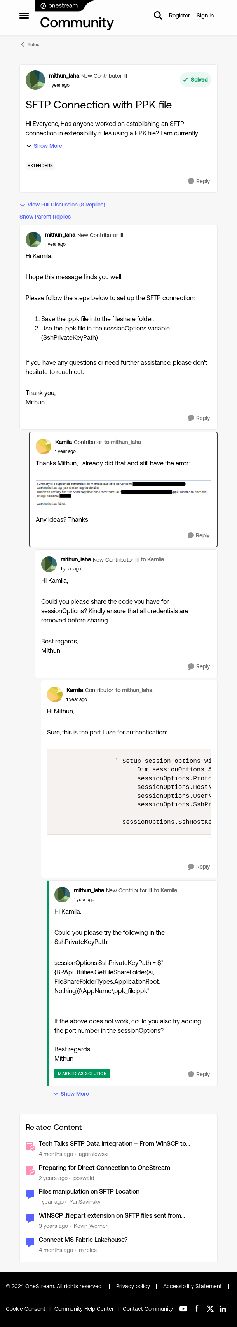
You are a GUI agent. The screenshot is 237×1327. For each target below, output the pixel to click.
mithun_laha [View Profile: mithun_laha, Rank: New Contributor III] (64, 76)
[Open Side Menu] (24, 15)
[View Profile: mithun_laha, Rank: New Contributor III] (35, 80)
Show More (44, 146)
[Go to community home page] (75, 15)
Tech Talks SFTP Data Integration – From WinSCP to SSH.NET (112, 1144)
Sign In (205, 15)
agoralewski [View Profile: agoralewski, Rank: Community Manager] (93, 1154)
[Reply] (198, 181)
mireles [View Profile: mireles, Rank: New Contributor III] (88, 1250)
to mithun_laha (122, 442)
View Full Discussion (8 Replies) (62, 204)
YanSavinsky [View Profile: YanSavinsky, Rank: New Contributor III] (85, 1202)
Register (179, 15)
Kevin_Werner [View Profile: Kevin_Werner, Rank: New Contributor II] (91, 1226)
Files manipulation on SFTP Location (89, 1191)
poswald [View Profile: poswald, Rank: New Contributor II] (83, 1178)
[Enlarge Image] (123, 493)
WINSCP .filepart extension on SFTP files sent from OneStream (110, 1216)
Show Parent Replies (45, 216)
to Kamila (152, 559)
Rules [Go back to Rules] (29, 44)
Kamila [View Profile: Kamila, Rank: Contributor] (63, 442)
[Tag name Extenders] (40, 166)
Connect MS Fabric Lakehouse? (83, 1239)
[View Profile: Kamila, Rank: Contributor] (43, 446)
